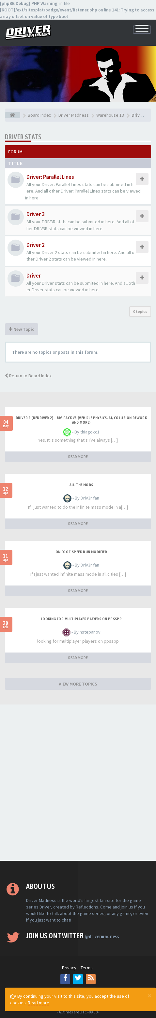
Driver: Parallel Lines (50, 176)
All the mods (81, 485)
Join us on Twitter (72, 935)
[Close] (149, 995)
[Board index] (12, 115)
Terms (87, 968)
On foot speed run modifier (81, 552)
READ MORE (78, 456)
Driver (33, 275)
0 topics (140, 311)
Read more (38, 1003)
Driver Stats (23, 137)
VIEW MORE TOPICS (78, 684)
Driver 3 (35, 214)
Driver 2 (35, 244)
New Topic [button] (21, 329)
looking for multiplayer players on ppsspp (81, 619)
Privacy (69, 968)
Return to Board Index (28, 376)
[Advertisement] (78, 782)
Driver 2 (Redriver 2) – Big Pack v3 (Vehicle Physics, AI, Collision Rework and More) (81, 420)
